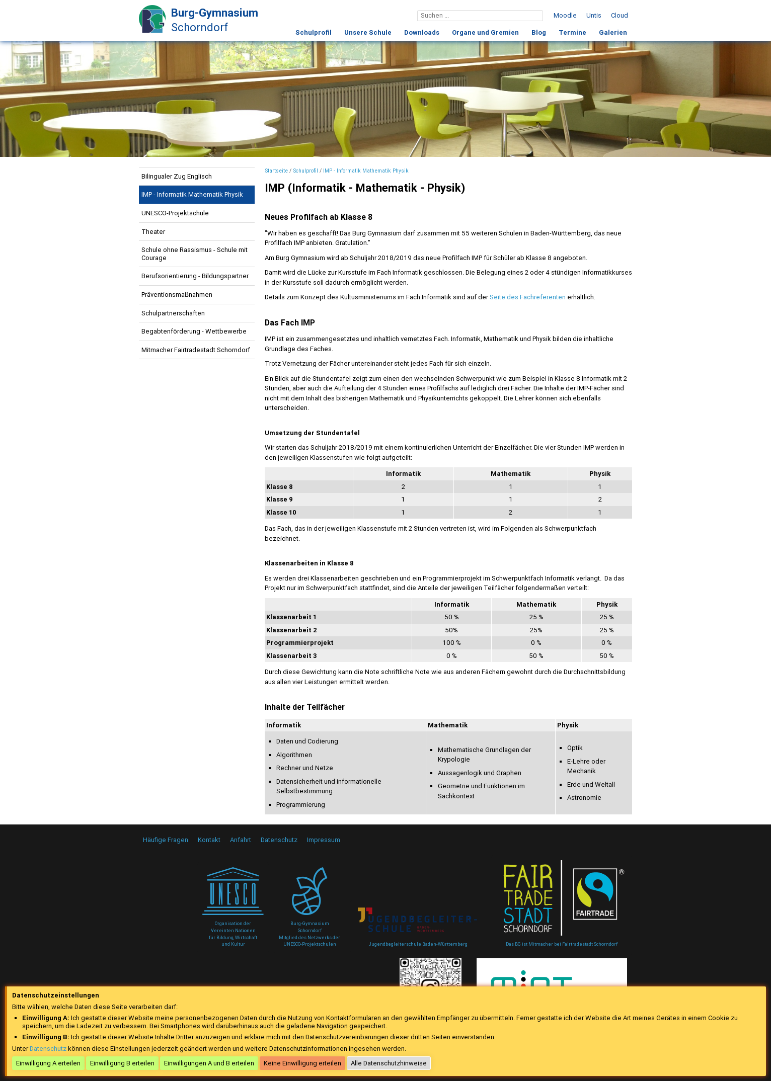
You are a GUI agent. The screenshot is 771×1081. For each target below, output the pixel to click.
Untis (593, 15)
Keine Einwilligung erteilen (302, 1063)
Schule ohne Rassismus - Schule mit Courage (194, 254)
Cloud (619, 15)
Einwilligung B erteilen (122, 1063)
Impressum (323, 840)
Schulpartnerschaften (173, 313)
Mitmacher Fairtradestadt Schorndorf (195, 350)
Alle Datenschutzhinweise (389, 1063)
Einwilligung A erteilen (48, 1063)
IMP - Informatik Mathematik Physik (192, 194)
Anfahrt (240, 840)
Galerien (613, 32)
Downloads (421, 32)
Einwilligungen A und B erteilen (209, 1063)
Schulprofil (313, 32)
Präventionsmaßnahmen (176, 294)
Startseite (276, 171)
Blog (538, 32)
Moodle (565, 15)
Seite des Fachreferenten (528, 297)
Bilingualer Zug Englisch (176, 176)
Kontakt (209, 840)
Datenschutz (279, 840)
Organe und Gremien (485, 32)
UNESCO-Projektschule (175, 213)
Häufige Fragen (165, 840)
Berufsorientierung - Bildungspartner (195, 276)
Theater (153, 231)
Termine (572, 32)
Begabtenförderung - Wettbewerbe (194, 331)
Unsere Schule (368, 32)
